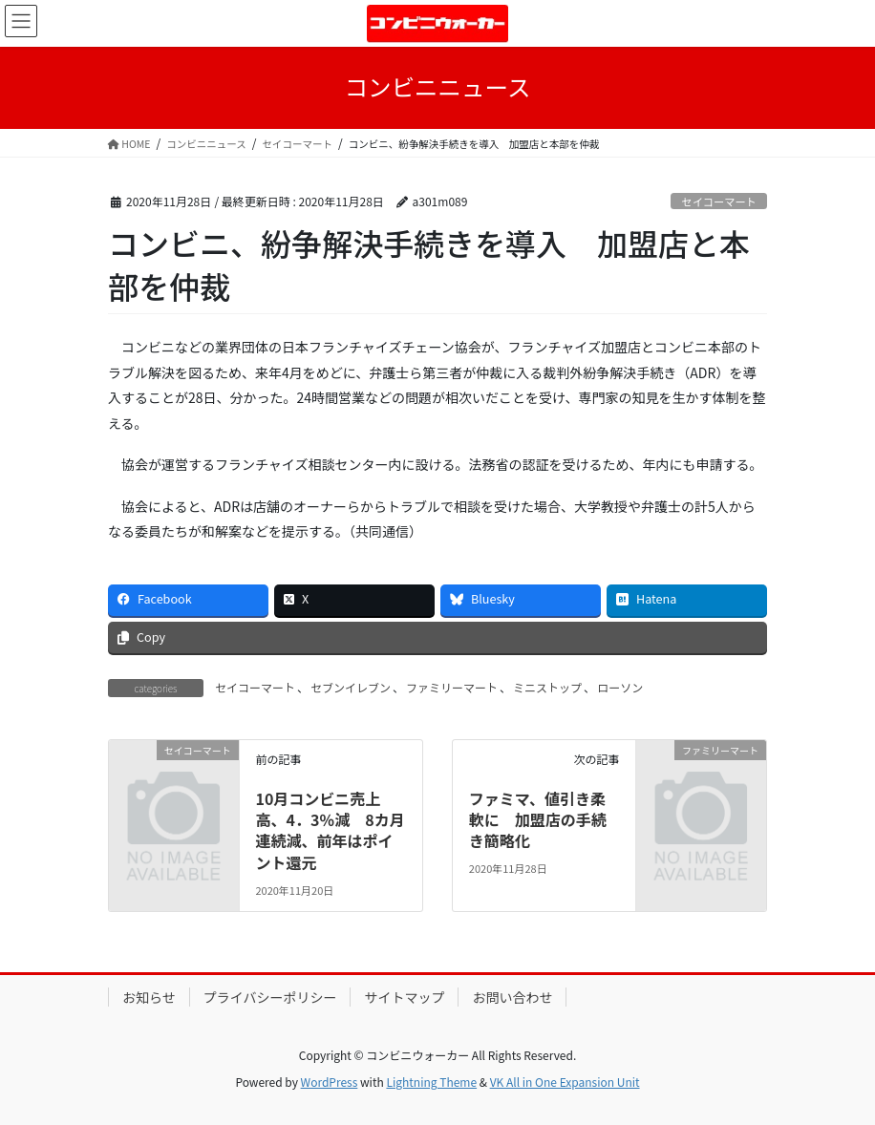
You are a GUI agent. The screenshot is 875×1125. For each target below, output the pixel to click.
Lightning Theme (431, 1081)
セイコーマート (718, 201)
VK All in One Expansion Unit (565, 1081)
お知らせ (149, 997)
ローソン (620, 687)
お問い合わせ (512, 997)
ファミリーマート (452, 687)
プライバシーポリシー (270, 997)
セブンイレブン (350, 687)
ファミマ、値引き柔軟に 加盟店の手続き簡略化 (538, 820)
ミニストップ (547, 687)
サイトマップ (404, 997)
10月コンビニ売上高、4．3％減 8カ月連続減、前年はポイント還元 (329, 830)
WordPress (329, 1081)
